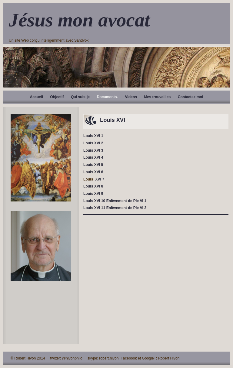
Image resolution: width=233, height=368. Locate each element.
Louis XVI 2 (93, 143)
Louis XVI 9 (93, 193)
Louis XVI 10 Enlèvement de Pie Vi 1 (114, 201)
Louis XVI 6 (93, 172)
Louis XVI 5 (93, 165)
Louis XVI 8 (93, 186)
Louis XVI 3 (93, 150)
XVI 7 (99, 179)
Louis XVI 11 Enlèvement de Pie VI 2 (114, 208)
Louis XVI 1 (93, 136)
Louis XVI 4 (93, 157)
